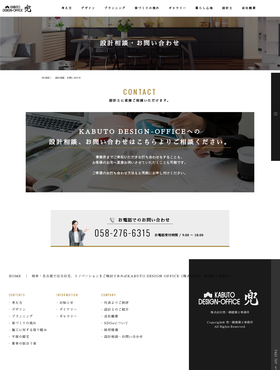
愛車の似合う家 (24, 343)
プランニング (22, 316)
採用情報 (111, 330)
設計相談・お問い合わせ (123, 336)
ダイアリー (68, 309)
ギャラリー (68, 316)
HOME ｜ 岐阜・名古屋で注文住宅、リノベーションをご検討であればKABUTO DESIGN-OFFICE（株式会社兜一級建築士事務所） (120, 276)
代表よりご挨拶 (116, 302)
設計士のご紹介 (116, 309)
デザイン (19, 309)
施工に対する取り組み (29, 330)
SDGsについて (116, 323)
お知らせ (66, 302)
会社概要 (111, 316)
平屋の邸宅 (20, 336)
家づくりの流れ (24, 323)
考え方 (17, 302)
